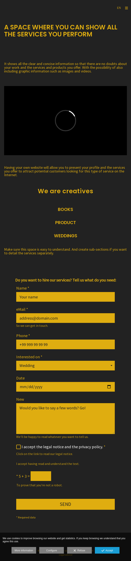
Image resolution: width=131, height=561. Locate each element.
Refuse (79, 550)
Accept (107, 550)
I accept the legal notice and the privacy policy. (62, 446)
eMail (22, 309)
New (20, 399)
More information (24, 550)
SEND (65, 504)
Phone (23, 335)
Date (20, 378)
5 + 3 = (23, 476)
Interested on (29, 356)
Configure (51, 550)
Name (22, 288)
